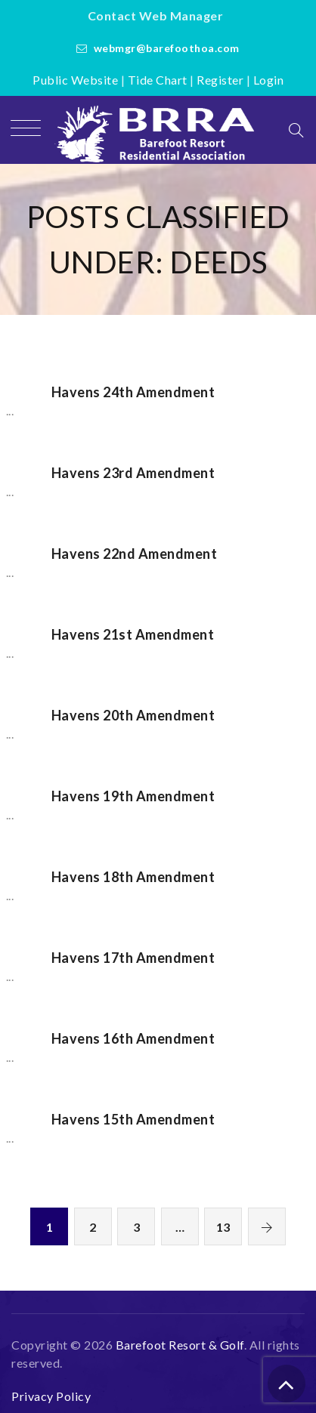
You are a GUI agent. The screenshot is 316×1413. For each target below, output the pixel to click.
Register (220, 80)
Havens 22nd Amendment (134, 553)
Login (268, 80)
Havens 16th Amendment (133, 1038)
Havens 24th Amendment (133, 392)
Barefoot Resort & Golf (180, 1344)
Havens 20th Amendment (133, 715)
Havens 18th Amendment (133, 876)
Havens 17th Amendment (133, 957)
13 (223, 1227)
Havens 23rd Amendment (133, 472)
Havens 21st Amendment (133, 634)
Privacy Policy (51, 1396)
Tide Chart (157, 80)
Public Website (75, 80)
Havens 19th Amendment (133, 796)
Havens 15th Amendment (133, 1119)
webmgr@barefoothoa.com (167, 48)
